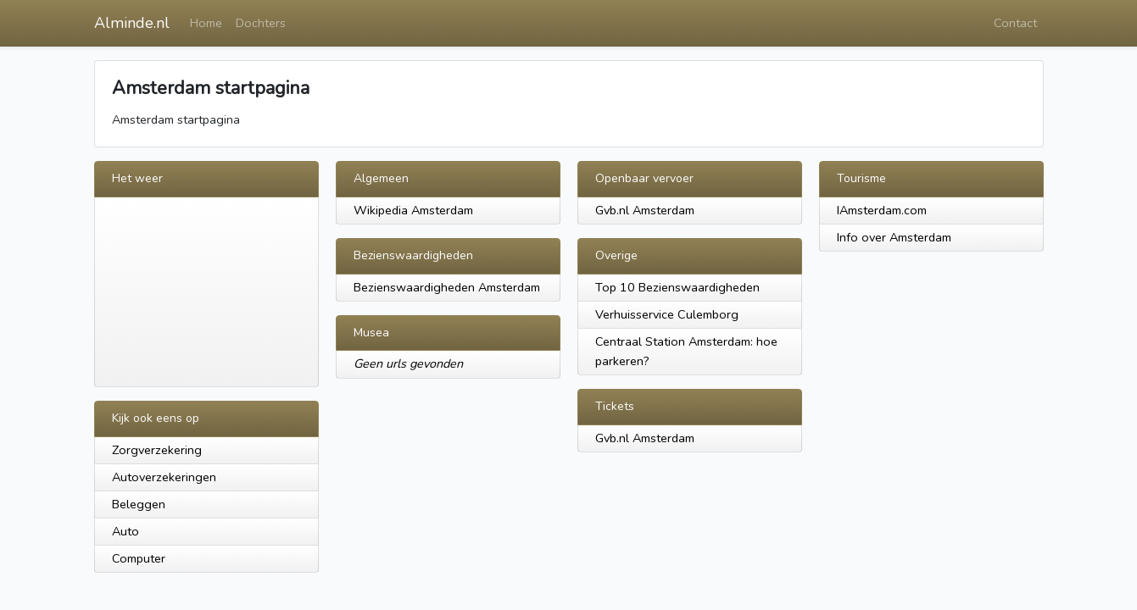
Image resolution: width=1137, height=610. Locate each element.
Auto (125, 531)
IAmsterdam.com (882, 210)
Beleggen (138, 504)
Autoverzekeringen (164, 477)
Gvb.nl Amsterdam (644, 210)
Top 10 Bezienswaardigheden (677, 287)
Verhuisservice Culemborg (666, 314)
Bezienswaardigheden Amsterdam (447, 287)
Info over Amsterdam (894, 237)
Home (206, 22)
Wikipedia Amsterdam (413, 210)
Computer (138, 558)
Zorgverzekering (157, 449)
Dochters (261, 22)
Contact (1015, 22)
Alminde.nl (132, 23)
